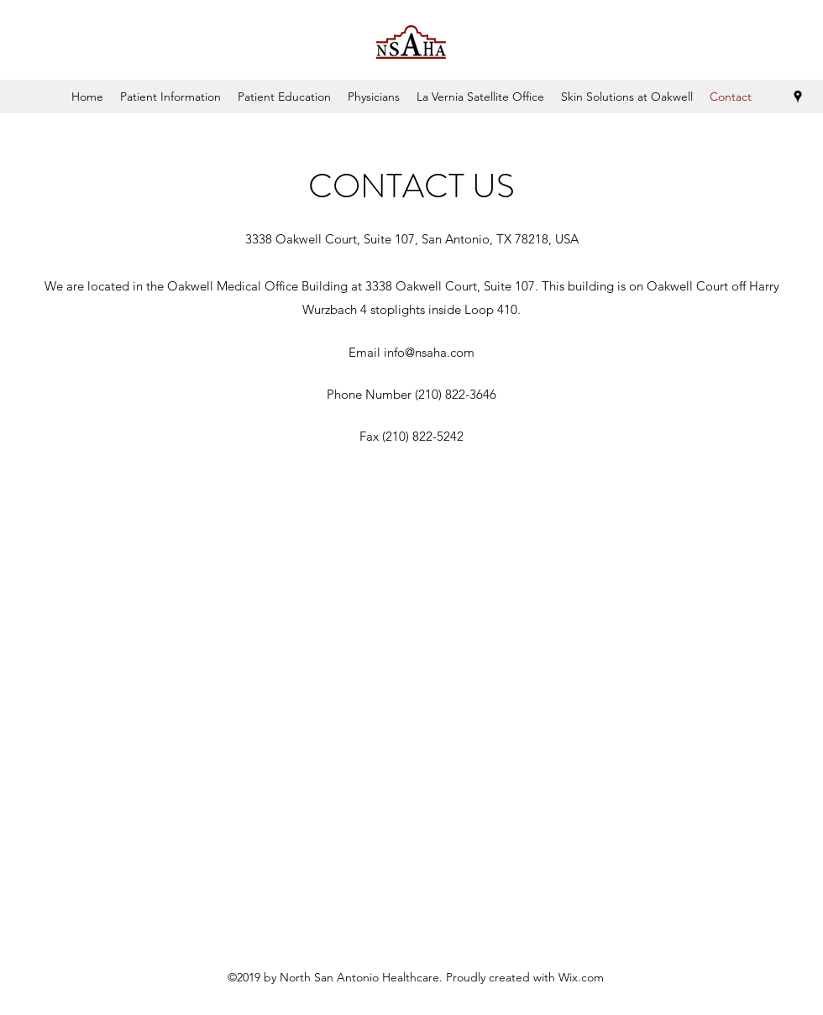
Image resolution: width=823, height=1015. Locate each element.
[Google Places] (797, 96)
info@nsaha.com (429, 352)
